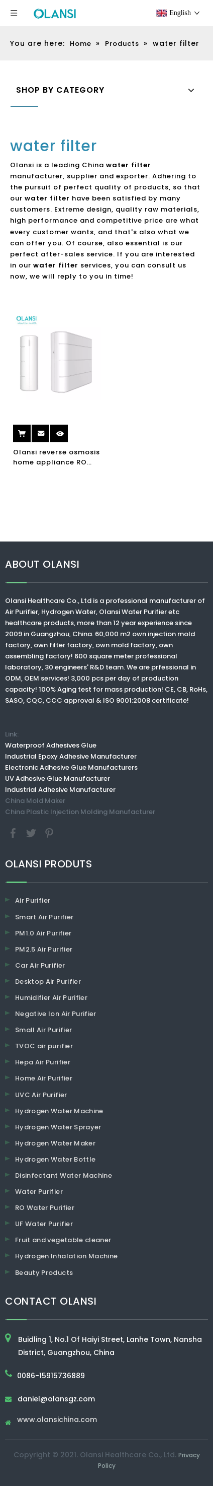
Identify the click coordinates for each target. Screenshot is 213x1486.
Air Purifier (32, 900)
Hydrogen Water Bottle (55, 1159)
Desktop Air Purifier (48, 981)
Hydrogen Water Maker (55, 1143)
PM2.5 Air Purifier (43, 949)
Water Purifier (39, 1191)
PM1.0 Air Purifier (43, 933)
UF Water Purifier (44, 1224)
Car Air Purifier (40, 965)
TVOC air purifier (44, 1046)
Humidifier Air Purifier (51, 997)
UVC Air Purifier (41, 1095)
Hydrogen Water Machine (59, 1111)
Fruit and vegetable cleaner (63, 1240)
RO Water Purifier (44, 1207)
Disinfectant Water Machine (63, 1175)
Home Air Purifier (43, 1078)
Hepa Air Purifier (42, 1062)
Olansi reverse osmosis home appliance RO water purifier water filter (56, 457)
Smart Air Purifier (44, 917)
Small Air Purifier (43, 1030)
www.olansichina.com (57, 1420)
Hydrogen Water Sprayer (58, 1127)
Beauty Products (44, 1272)
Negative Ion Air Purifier (55, 1014)
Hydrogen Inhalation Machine (66, 1256)
